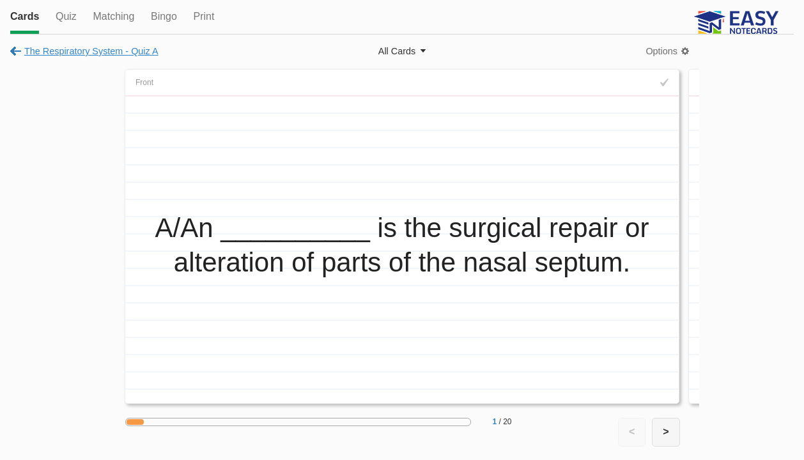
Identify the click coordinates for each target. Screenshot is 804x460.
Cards (24, 16)
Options (661, 51)
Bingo (164, 16)
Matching (113, 16)
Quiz (66, 16)
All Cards (396, 51)
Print (203, 16)
